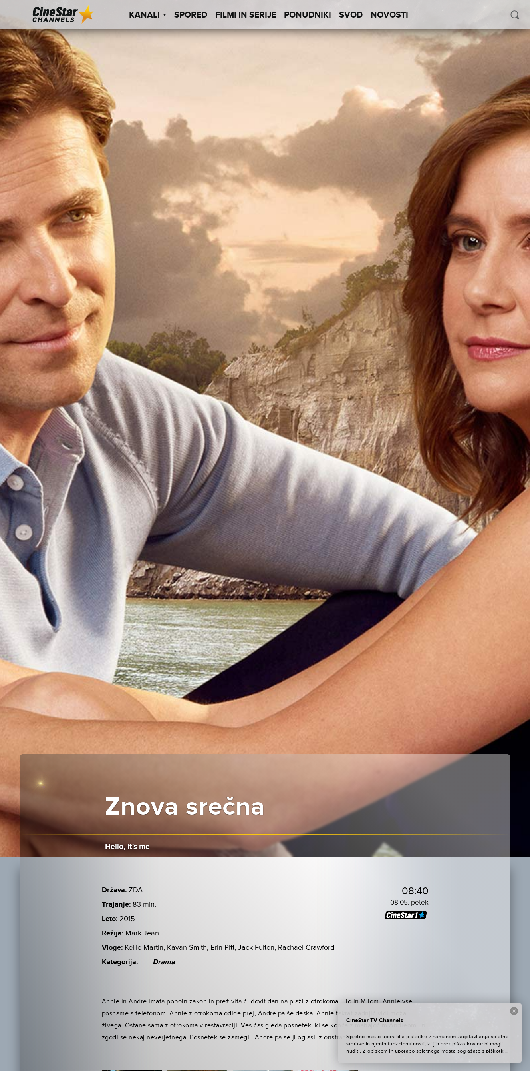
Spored (190, 15)
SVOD (351, 15)
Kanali (147, 15)
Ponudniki (307, 15)
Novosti (389, 15)
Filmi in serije (245, 15)
